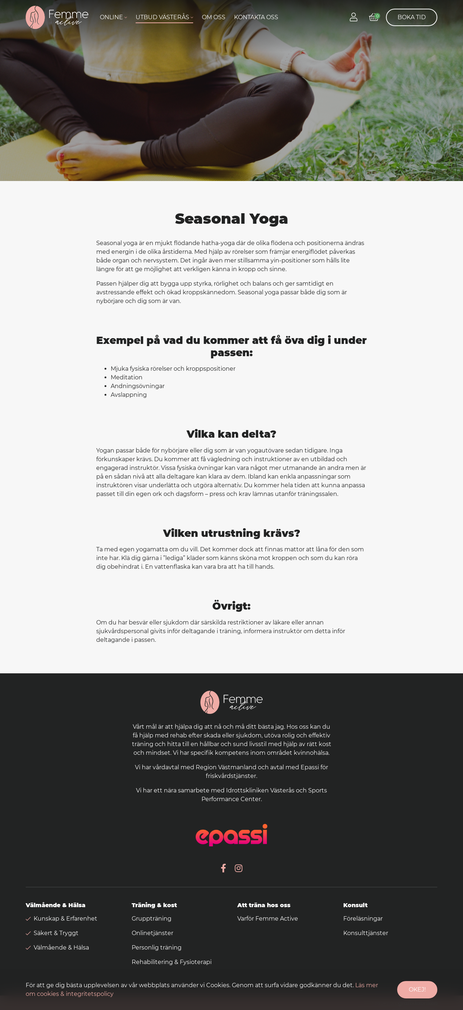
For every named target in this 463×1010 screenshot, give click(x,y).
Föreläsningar (363, 918)
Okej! (417, 989)
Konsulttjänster (365, 933)
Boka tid (412, 17)
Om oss (213, 17)
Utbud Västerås (162, 17)
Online (111, 17)
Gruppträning (151, 918)
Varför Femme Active (267, 918)
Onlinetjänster (152, 933)
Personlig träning (157, 947)
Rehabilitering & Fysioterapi (172, 962)
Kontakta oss (256, 17)
